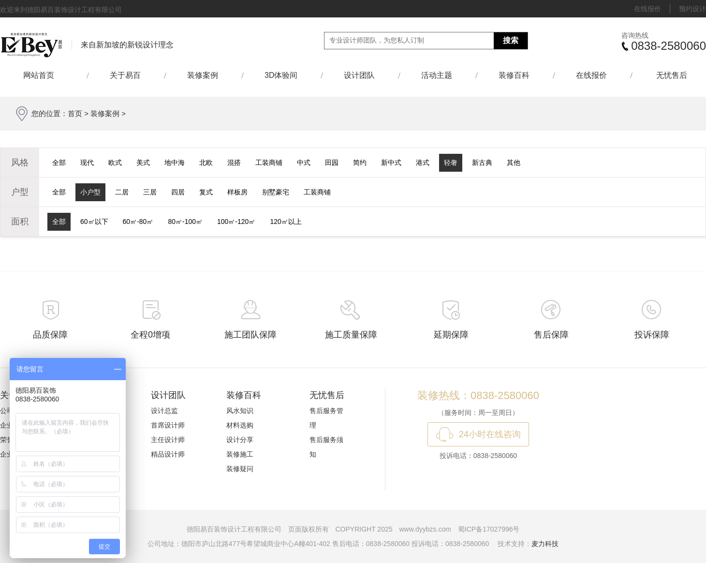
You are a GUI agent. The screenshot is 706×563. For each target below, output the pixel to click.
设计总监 (164, 411)
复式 (206, 192)
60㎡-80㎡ (138, 221)
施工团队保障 (250, 335)
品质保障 (50, 335)
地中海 (174, 162)
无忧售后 (671, 75)
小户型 (90, 192)
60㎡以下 (94, 221)
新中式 (391, 162)
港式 (422, 162)
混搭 (234, 162)
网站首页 (43, 75)
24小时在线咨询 (490, 434)
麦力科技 (545, 544)
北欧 (206, 162)
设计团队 (359, 75)
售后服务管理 (326, 418)
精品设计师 (168, 454)
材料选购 (239, 425)
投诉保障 (651, 335)
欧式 (115, 162)
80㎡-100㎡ (185, 221)
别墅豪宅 (275, 192)
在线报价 (647, 9)
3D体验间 (281, 75)
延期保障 (451, 335)
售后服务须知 (326, 447)
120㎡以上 (285, 221)
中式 (303, 162)
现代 (87, 162)
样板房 (237, 192)
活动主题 (436, 75)
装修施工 (239, 454)
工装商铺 (268, 162)
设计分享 (239, 440)
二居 (122, 192)
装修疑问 (239, 469)
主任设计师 (168, 440)
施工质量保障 (351, 335)
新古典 (482, 162)
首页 (75, 113)
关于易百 (125, 75)
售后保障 (551, 335)
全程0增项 (150, 335)
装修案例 (202, 75)
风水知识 (239, 411)
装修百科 (514, 75)
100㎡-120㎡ (236, 221)
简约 (360, 162)
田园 (331, 162)
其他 (513, 162)
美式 (143, 162)
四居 (178, 192)
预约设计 (692, 9)
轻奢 (450, 162)
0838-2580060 (668, 45)
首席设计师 (168, 425)
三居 (150, 192)
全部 (59, 162)
